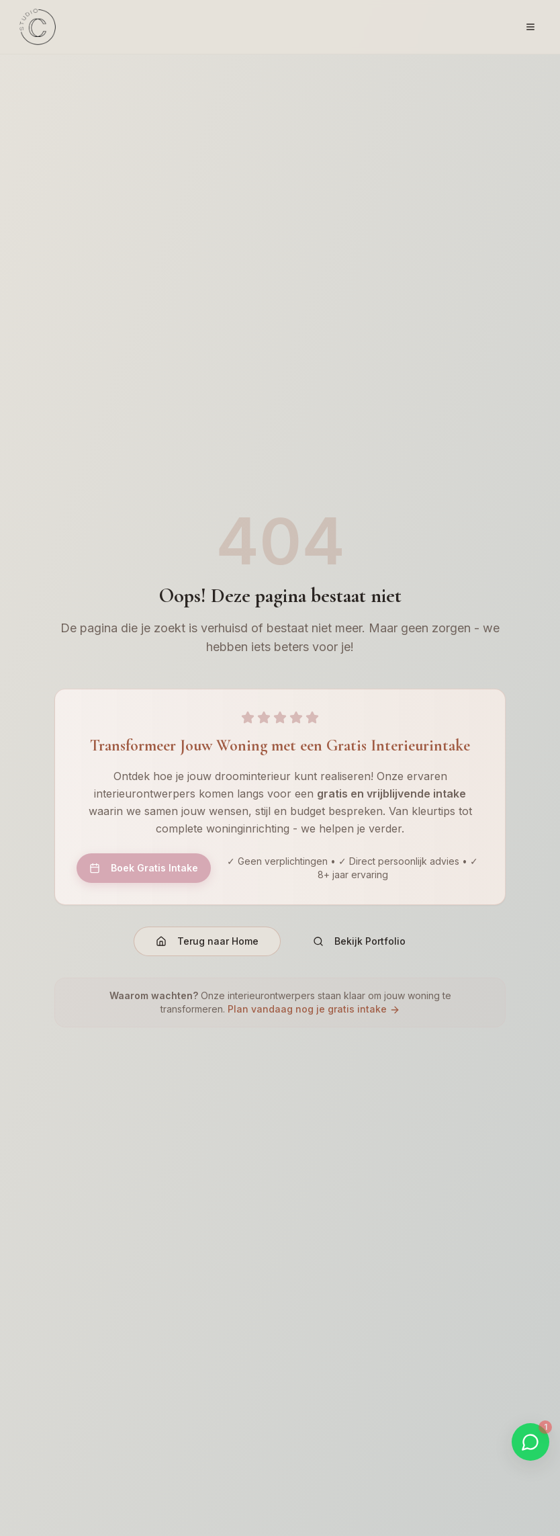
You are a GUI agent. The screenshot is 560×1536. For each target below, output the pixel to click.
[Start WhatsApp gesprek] (530, 1442)
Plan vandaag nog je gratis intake (314, 1009)
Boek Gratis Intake (143, 867)
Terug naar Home (207, 941)
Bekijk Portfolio (359, 941)
